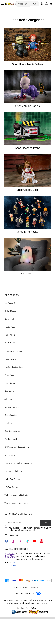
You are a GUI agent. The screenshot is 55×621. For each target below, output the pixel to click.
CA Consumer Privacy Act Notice (19, 463)
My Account (10, 303)
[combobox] (22, 3)
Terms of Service (20, 587)
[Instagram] (13, 541)
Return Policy (10, 319)
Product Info (10, 342)
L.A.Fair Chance (11, 487)
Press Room (10, 375)
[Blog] (48, 541)
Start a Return (11, 326)
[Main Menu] (2, 3)
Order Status (10, 311)
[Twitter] (20, 541)
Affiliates (8, 398)
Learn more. (14, 564)
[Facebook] (6, 541)
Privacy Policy (36, 587)
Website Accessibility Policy (17, 495)
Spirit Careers (11, 383)
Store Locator (11, 359)
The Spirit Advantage (14, 367)
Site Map (8, 423)
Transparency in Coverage (16, 503)
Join (45, 523)
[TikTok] (27, 541)
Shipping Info (11, 334)
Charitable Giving (12, 431)
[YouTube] (34, 541)
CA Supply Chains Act (14, 471)
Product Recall (11, 439)
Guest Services (11, 415)
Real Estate (9, 391)
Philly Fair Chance (12, 479)
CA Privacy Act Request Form (17, 447)
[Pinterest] (41, 541)
